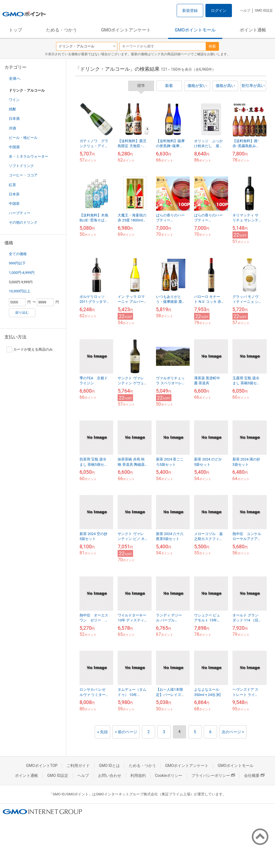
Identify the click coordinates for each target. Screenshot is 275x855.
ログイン (218, 10)
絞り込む (22, 312)
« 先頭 (102, 732)
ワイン (14, 100)
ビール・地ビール (23, 138)
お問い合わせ (109, 775)
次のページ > (233, 732)
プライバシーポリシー (213, 775)
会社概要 (254, 775)
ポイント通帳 (253, 30)
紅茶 (12, 185)
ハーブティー (19, 213)
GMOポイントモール (195, 30)
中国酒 (14, 147)
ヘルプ (245, 10)
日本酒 (14, 119)
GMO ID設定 (264, 10)
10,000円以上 (19, 291)
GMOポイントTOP (41, 765)
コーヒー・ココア (23, 175)
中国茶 (14, 204)
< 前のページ (126, 732)
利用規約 (138, 775)
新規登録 (190, 10)
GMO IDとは (109, 765)
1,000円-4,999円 (22, 273)
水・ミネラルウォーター (28, 156)
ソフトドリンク (21, 166)
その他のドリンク (23, 222)
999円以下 (17, 263)
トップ (15, 30)
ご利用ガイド (78, 765)
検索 (212, 46)
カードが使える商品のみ (30, 349)
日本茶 (14, 194)
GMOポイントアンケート (126, 30)
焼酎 (12, 109)
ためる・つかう (61, 30)
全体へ (14, 78)
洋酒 (12, 128)
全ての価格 (18, 254)
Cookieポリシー (168, 775)
